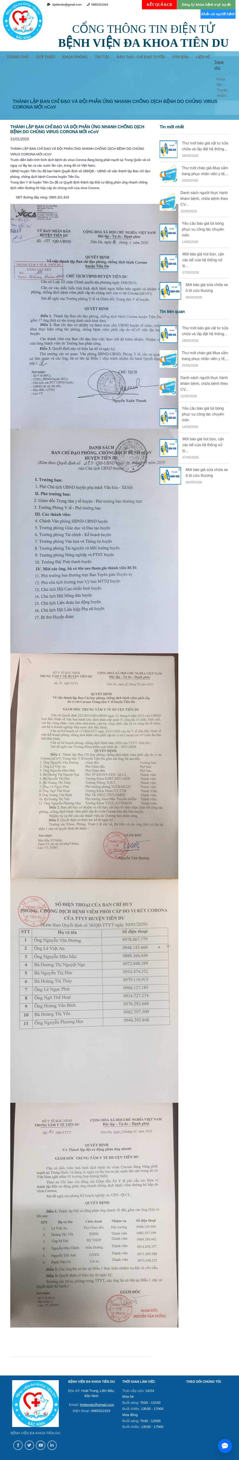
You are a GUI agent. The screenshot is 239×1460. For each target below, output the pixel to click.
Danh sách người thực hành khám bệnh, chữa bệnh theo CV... (204, 184)
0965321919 (96, 4)
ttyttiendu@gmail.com (97, 1392)
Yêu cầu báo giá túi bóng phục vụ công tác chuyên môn (202, 214)
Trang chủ (214, 66)
